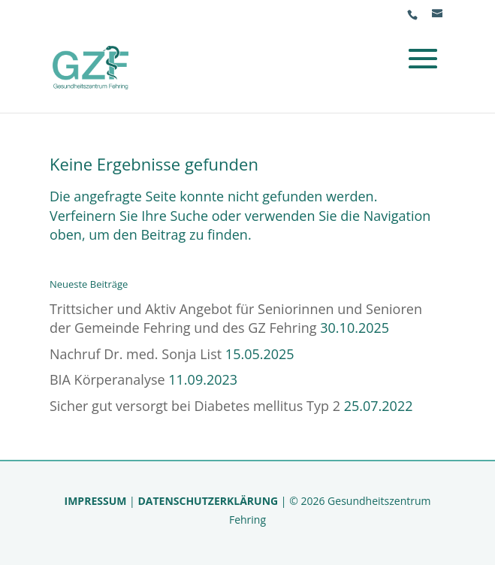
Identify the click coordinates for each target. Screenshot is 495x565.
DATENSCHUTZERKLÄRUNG (207, 501)
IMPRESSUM (96, 501)
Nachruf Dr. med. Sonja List (136, 354)
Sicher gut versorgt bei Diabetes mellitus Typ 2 (195, 406)
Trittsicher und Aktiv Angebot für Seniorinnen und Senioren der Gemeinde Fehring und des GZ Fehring (236, 318)
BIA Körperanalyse (107, 379)
